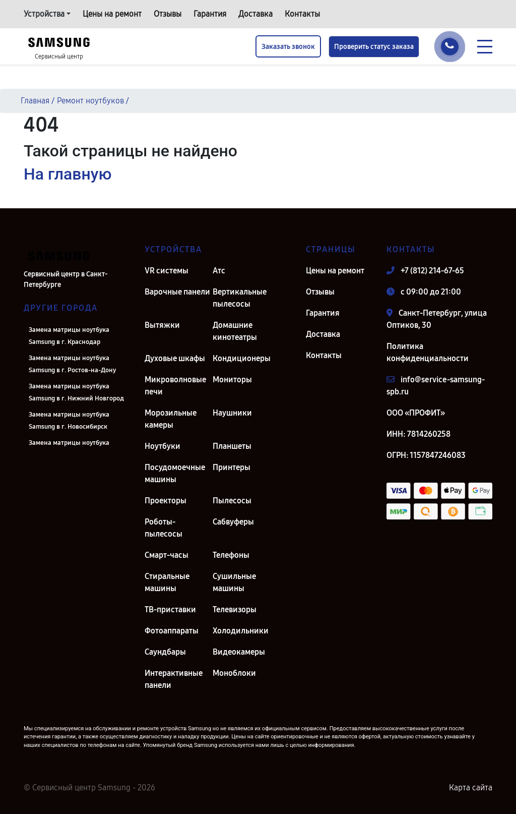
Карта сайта (470, 787)
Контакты (302, 14)
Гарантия (210, 14)
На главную (67, 174)
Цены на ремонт (112, 14)
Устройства (44, 14)
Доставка (255, 14)
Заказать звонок (288, 46)
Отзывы (167, 14)
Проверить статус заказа (374, 46)
